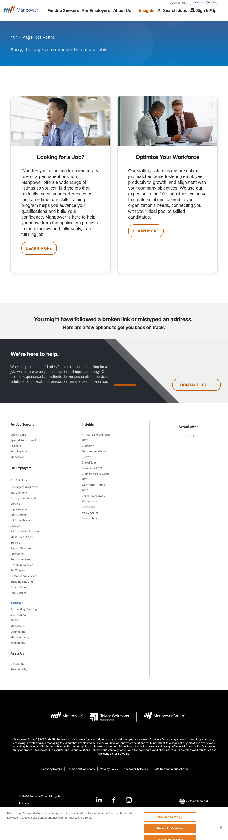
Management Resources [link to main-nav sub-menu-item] (90, 504)
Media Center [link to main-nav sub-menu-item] (90, 512)
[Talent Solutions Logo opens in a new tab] (106, 716)
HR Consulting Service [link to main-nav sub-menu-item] (24, 531)
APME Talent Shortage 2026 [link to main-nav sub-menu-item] (96, 437)
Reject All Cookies (170, 834)
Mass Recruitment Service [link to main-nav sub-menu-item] (21, 539)
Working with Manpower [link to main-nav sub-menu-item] (18, 454)
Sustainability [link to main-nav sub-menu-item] (18, 669)
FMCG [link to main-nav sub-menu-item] (14, 620)
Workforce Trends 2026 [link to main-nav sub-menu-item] (93, 487)
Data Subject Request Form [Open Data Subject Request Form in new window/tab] (170, 769)
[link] (114, 800)
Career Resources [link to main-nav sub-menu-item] (93, 496)
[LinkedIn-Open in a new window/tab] (99, 799)
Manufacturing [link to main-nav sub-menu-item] (19, 637)
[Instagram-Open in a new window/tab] (129, 800)
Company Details (51, 769)
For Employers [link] (20, 468)
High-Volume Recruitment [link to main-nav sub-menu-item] (18, 512)
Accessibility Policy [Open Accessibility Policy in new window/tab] (136, 769)
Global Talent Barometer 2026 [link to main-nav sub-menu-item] (92, 465)
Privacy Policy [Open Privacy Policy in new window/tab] (109, 769)
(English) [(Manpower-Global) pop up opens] (203, 2)
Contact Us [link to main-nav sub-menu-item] (17, 664)
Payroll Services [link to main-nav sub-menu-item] (20, 548)
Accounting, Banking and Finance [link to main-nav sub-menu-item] (23, 612)
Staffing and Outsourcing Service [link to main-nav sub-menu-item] (23, 573)
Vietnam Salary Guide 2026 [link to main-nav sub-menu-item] (95, 476)
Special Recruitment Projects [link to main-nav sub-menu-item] (23, 443)
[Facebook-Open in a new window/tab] (113, 800)
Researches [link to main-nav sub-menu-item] (89, 518)
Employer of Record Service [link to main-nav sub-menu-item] (23, 500)
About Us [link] (17, 654)
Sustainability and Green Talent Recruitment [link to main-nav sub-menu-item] (21, 587)
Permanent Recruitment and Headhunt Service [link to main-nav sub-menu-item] (21, 559)
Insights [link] (88, 424)
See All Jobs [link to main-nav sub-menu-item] (18, 434)
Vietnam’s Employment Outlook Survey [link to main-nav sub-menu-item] (95, 451)
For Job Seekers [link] (22, 424)
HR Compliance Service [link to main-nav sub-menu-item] (20, 523)
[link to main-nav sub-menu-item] (63, 10)
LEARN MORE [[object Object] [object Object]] (39, 248)
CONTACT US (196, 385)
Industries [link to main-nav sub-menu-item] (16, 602)
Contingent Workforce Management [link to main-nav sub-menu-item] (24, 489)
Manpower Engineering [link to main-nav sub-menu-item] (17, 628)
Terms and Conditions (81, 769)
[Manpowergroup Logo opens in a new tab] (161, 716)
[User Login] (203, 10)
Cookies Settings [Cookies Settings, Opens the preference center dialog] (170, 823)
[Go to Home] (21, 10)
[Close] (221, 834)
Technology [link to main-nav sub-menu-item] (17, 642)
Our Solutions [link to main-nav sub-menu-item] (18, 480)
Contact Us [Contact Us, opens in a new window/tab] (178, 2)
